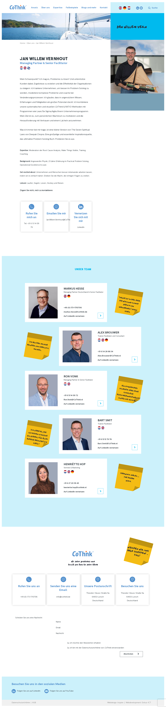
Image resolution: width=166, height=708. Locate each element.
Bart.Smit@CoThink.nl (108, 444)
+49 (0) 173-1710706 (73, 308)
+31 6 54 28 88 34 (105, 352)
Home (22, 43)
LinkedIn (80, 227)
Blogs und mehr (88, 8)
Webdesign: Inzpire (115, 703)
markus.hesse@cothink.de (75, 312)
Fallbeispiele (72, 8)
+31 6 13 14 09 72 (71, 395)
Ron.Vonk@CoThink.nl (73, 400)
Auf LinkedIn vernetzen (74, 316)
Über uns (45, 8)
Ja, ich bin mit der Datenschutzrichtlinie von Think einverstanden (95, 648)
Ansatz (34, 8)
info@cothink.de (63, 597)
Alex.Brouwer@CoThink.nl (109, 356)
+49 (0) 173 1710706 (28, 597)
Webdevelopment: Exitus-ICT (138, 703)
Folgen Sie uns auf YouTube (58, 691)
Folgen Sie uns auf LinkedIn (26, 691)
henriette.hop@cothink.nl (75, 488)
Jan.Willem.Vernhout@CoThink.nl (60, 220)
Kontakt (104, 8)
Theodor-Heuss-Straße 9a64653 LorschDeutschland (97, 597)
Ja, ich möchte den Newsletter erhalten (84, 643)
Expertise (57, 8)
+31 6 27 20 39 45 (71, 483)
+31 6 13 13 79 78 (105, 439)
